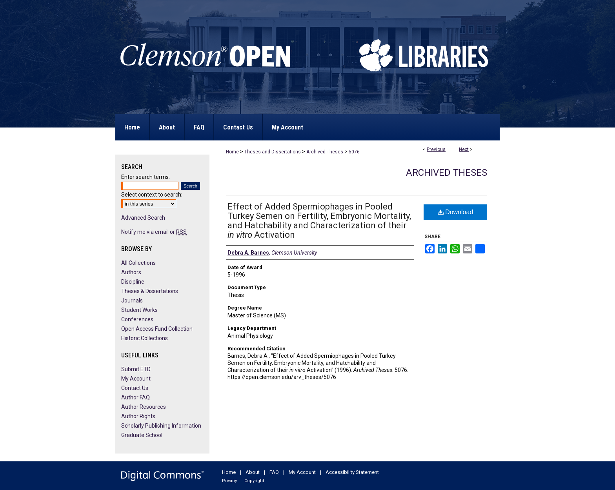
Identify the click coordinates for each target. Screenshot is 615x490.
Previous (436, 149)
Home (232, 152)
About (253, 472)
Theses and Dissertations (272, 152)
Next (464, 149)
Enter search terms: (145, 177)
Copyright (254, 480)
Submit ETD (136, 369)
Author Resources (143, 407)
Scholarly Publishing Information (161, 426)
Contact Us (134, 388)
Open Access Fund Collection (157, 329)
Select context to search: (151, 194)
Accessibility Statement (352, 472)
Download (455, 212)
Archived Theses (324, 152)
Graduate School (141, 435)
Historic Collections (144, 338)
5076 (354, 152)
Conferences (137, 319)
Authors (131, 272)
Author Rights (138, 416)
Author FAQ (135, 397)
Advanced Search (143, 218)
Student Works (139, 310)
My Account (136, 378)
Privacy (229, 480)
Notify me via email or (154, 232)
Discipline (132, 282)
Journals (132, 300)
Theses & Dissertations (149, 291)
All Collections (138, 263)
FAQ (274, 472)
